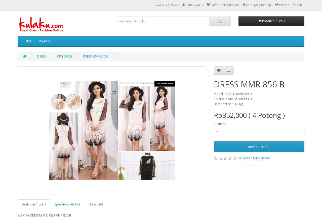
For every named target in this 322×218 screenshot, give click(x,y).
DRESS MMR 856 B (95, 56)
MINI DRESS (64, 56)
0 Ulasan (244, 158)
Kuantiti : (220, 124)
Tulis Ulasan (261, 158)
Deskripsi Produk (34, 204)
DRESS (41, 56)
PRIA (28, 41)
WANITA (45, 41)
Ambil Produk (259, 146)
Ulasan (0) (96, 204)
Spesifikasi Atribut (67, 204)
